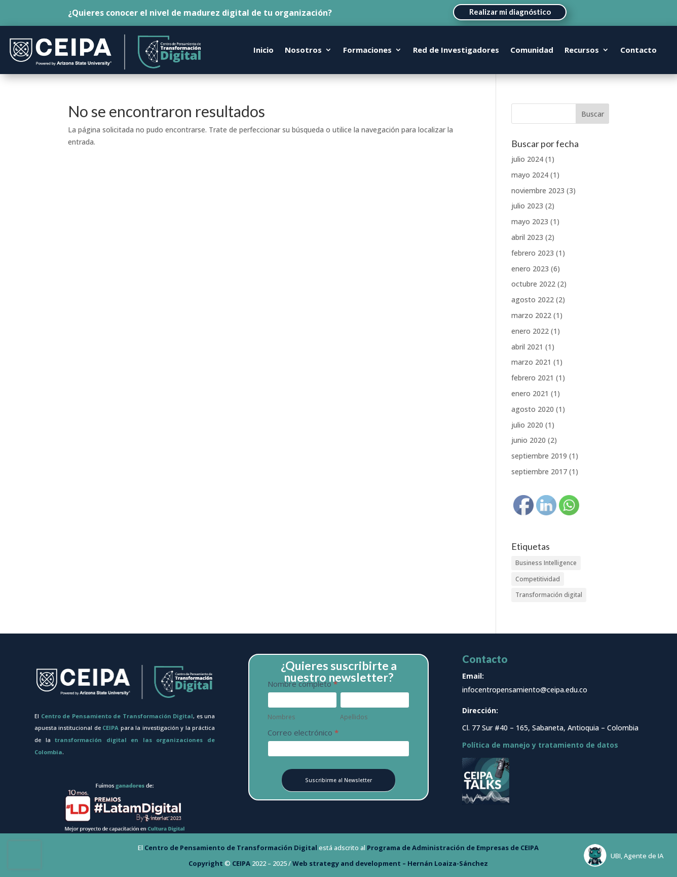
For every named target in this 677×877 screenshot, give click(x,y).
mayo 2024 (529, 175)
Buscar (592, 114)
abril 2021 (527, 347)
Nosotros (303, 50)
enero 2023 (530, 268)
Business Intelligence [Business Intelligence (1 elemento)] (546, 562)
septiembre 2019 (539, 456)
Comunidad (531, 50)
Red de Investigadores (456, 50)
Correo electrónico (303, 732)
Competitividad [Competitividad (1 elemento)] (537, 579)
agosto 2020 (532, 409)
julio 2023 (527, 206)
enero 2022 (530, 331)
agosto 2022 (532, 299)
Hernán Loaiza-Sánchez (447, 863)
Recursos (582, 50)
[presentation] (24, 855)
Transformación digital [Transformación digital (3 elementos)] (548, 594)
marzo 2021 (531, 362)
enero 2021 (530, 393)
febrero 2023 (532, 253)
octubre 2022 (533, 284)
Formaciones (367, 50)
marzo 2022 (531, 315)
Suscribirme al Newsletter (338, 780)
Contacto (638, 50)
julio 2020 (527, 425)
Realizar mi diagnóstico (510, 11)
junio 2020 (528, 440)
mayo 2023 (529, 221)
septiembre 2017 (539, 471)
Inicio (263, 50)
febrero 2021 (532, 377)
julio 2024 (527, 159)
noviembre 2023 (538, 190)
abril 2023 (527, 237)
